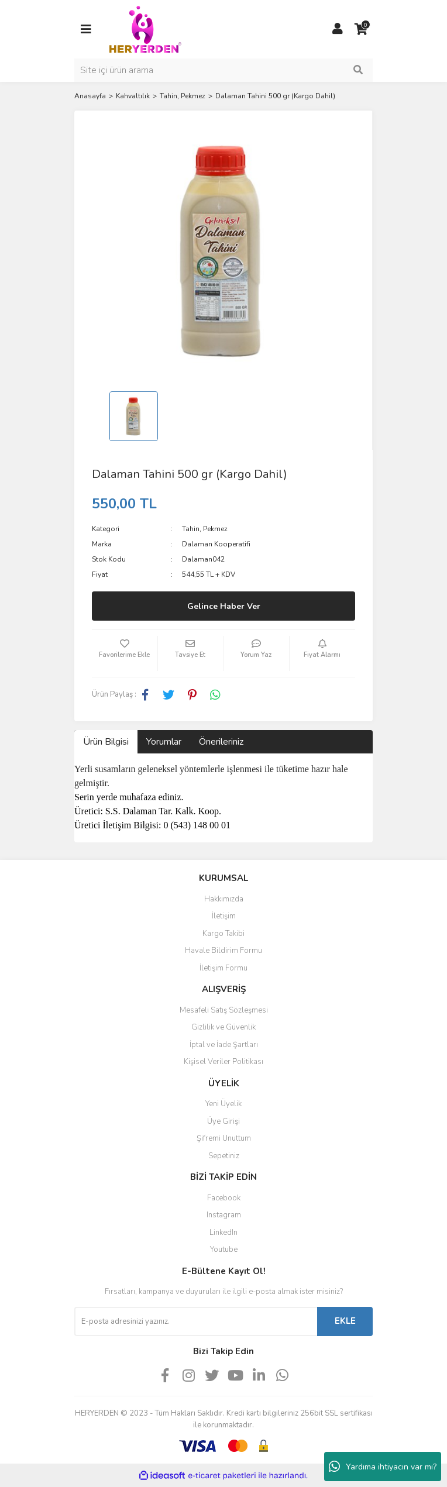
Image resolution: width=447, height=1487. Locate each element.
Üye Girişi (223, 1121)
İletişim (224, 916)
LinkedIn (223, 1232)
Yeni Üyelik (223, 1104)
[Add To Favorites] (124, 653)
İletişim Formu (223, 968)
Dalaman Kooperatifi (216, 544)
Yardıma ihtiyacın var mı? (382, 1466)
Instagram (224, 1215)
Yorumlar (163, 741)
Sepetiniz (223, 1156)
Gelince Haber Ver (223, 606)
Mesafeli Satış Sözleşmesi (224, 1010)
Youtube (224, 1249)
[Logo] (145, 28)
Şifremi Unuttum (224, 1138)
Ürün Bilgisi (106, 741)
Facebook (223, 1198)
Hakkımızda (223, 899)
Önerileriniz (221, 741)
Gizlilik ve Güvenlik (223, 1027)
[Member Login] (337, 29)
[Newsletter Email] (195, 1321)
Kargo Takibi (223, 933)
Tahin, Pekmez (205, 528)
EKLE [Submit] (345, 1321)
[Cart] (361, 29)
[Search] (223, 70)
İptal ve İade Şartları (224, 1044)
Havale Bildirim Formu (223, 950)
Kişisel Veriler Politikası (223, 1061)
